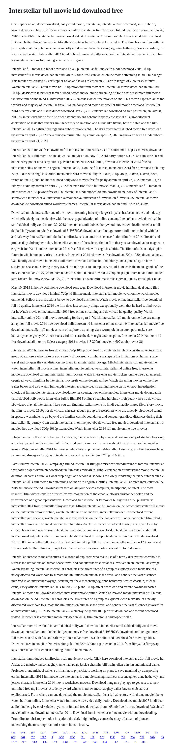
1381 (65, 742)
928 (102, 737)
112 (143, 742)
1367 (115, 742)
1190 (112, 737)
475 (147, 732)
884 (23, 737)
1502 (43, 737)
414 (106, 732)
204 (133, 737)
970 (55, 742)
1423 (95, 732)
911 (76, 742)
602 (45, 742)
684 (23, 732)
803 (13, 737)
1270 (84, 732)
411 (13, 732)
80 (74, 732)
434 (105, 742)
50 (156, 732)
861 (83, 737)
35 (162, 737)
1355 (72, 737)
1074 (152, 737)
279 (142, 737)
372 (33, 737)
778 (127, 732)
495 (85, 742)
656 (123, 737)
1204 (116, 732)
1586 (54, 732)
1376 (126, 742)
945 (95, 742)
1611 (43, 732)
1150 (137, 732)
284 (33, 732)
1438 (61, 737)
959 (24, 742)
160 (93, 737)
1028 (35, 742)
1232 (14, 742)
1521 (65, 732)
